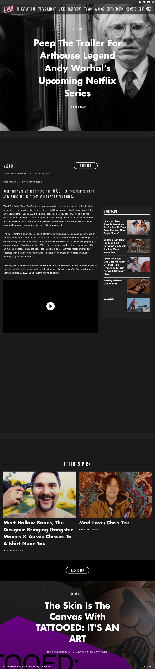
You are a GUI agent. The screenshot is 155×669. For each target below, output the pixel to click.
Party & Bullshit (47, 9)
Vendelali (109, 299)
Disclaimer (147, 666)
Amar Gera (19, 173)
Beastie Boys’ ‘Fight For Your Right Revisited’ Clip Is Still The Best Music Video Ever (115, 246)
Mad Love (99, 9)
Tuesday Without (26, 9)
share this (85, 166)
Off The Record (115, 9)
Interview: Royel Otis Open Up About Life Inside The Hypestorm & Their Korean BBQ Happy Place (114, 266)
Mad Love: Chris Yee (104, 523)
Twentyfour (74, 9)
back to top (77, 571)
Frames (88, 9)
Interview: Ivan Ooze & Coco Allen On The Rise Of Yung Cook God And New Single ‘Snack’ (115, 227)
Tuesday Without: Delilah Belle (113, 282)
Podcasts (130, 9)
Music (62, 9)
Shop (141, 9)
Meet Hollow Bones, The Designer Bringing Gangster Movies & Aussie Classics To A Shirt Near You (38, 533)
